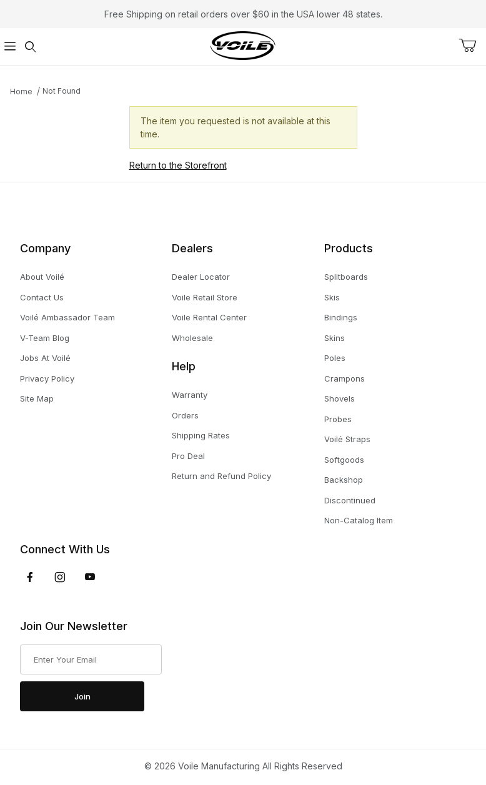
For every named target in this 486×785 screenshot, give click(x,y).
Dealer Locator (201, 277)
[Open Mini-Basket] (472, 45)
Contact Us (42, 297)
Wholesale (192, 338)
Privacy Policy (47, 378)
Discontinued (349, 500)
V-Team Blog (44, 338)
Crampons (344, 378)
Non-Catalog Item (358, 520)
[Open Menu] (10, 46)
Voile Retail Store (204, 297)
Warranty (189, 395)
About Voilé (42, 277)
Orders (185, 415)
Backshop (343, 480)
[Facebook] (30, 577)
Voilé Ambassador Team (67, 317)
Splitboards (346, 277)
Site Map (37, 398)
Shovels (339, 398)
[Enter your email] (91, 659)
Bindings (340, 317)
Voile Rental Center (209, 317)
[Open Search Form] (30, 46)
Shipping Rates (201, 435)
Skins (334, 338)
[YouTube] (90, 577)
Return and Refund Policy (221, 476)
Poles (334, 358)
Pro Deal (188, 456)
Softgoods (344, 460)
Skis (332, 297)
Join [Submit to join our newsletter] (82, 696)
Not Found (61, 91)
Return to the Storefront (178, 165)
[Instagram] (60, 577)
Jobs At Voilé (45, 358)
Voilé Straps (347, 439)
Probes (338, 419)
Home (21, 91)
